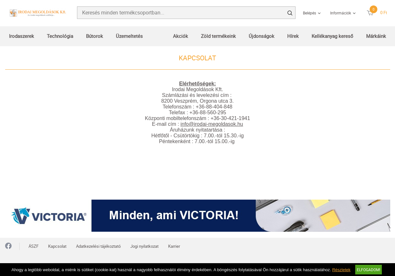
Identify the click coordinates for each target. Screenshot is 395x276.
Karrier (174, 246)
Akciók (180, 36)
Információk (340, 12)
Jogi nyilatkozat (144, 246)
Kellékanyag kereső (332, 36)
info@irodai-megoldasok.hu (211, 124)
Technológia (60, 36)
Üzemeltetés (129, 36)
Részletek (341, 269)
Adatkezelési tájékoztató (98, 246)
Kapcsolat (57, 246)
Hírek (293, 36)
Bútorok (94, 36)
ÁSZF (34, 246)
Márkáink (376, 36)
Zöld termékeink (218, 36)
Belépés (309, 12)
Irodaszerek (21, 36)
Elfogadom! (368, 269)
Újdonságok (261, 36)
